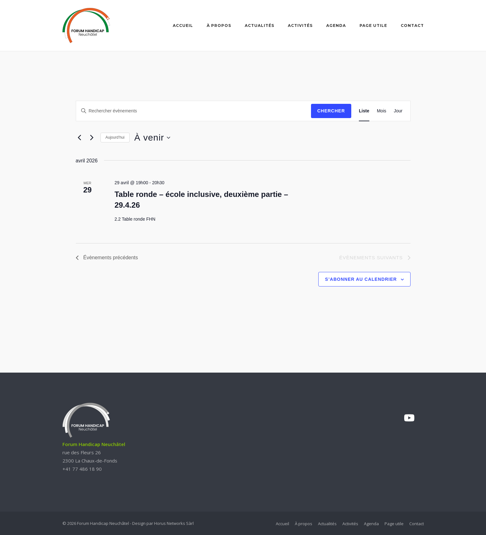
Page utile (373, 25)
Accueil (183, 25)
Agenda (336, 25)
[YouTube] (409, 418)
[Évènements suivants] (92, 138)
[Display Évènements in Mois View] (381, 111)
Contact (412, 25)
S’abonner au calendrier (361, 279)
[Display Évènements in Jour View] (398, 111)
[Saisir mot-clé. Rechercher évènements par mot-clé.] (193, 111)
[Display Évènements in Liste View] (364, 111)
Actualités (259, 25)
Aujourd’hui (115, 137)
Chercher (331, 110)
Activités (300, 25)
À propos (219, 25)
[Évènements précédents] (79, 138)
